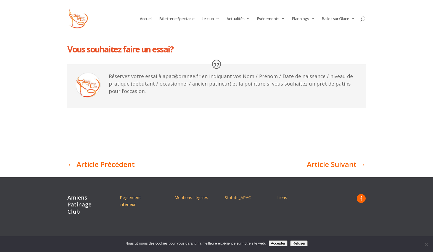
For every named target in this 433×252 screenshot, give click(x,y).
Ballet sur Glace (335, 19)
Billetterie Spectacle (176, 19)
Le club (208, 19)
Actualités (235, 19)
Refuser (298, 243)
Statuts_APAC (238, 197)
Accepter (278, 243)
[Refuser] (426, 244)
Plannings (300, 19)
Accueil (146, 19)
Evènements (268, 19)
